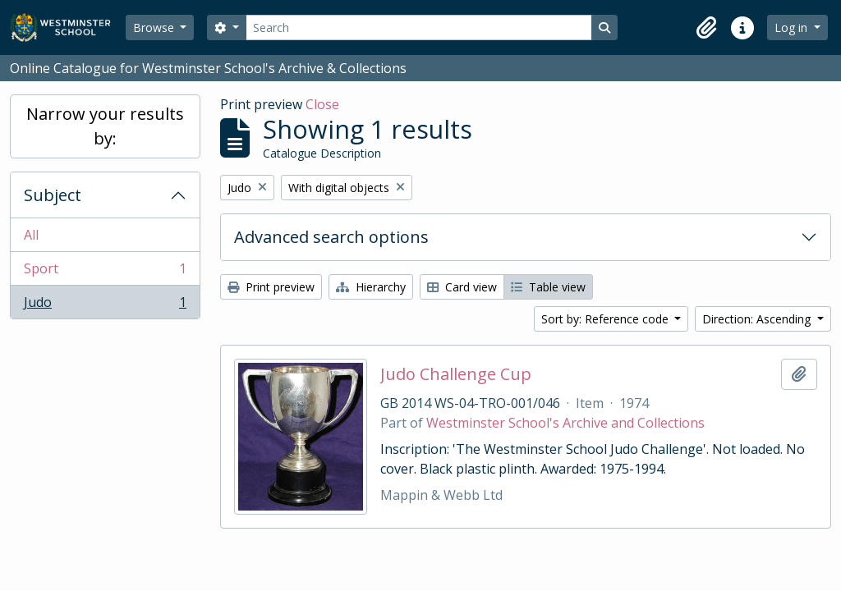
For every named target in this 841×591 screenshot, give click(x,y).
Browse (155, 27)
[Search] (419, 27)
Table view (548, 287)
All (31, 235)
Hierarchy (371, 287)
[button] (706, 28)
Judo (104, 305)
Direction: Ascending (758, 319)
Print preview (271, 287)
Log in (792, 27)
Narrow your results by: (105, 126)
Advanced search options (331, 237)
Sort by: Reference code (606, 319)
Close (322, 104)
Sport (104, 272)
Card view (462, 287)
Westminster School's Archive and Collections (565, 423)
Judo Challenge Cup (455, 374)
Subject (52, 195)
